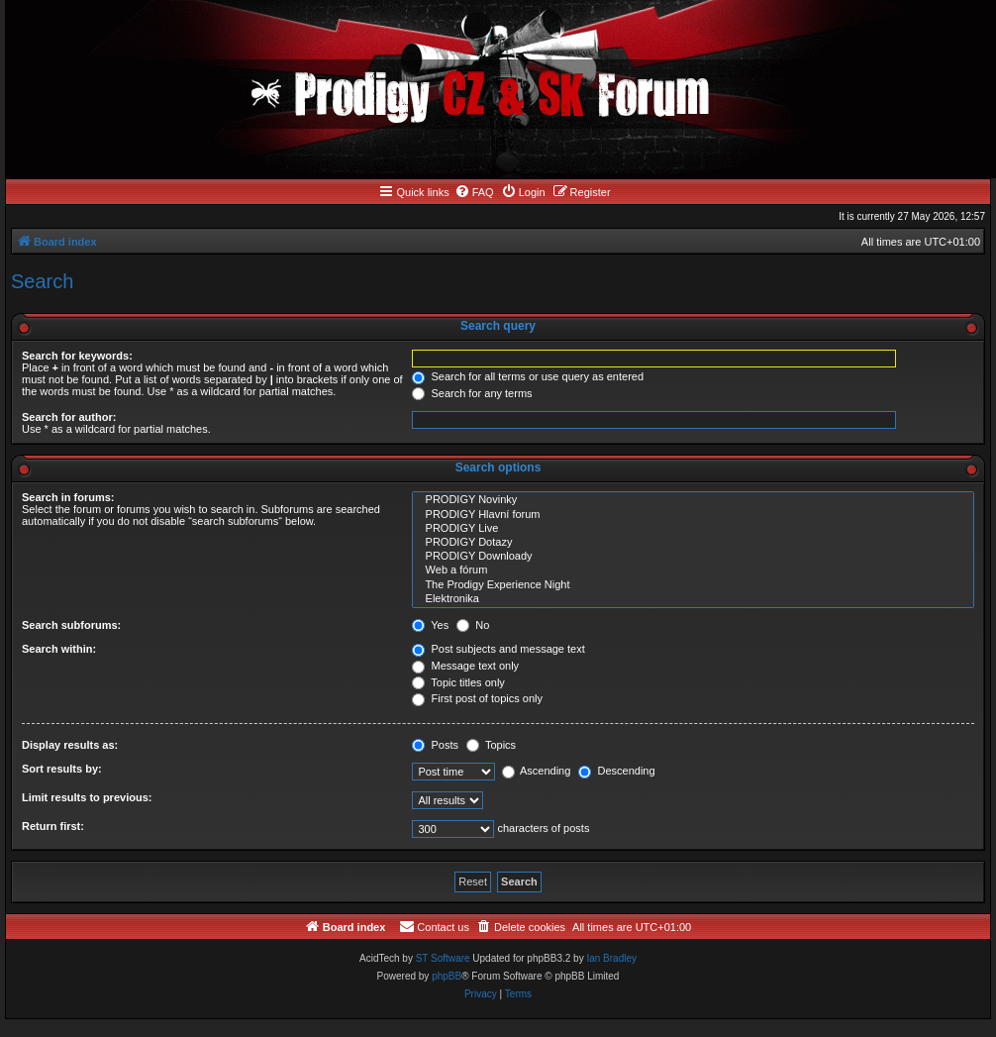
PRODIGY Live (693, 529)
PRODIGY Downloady (693, 557)
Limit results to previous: (86, 797)
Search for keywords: (77, 356)
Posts (435, 745)
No (472, 625)
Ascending (536, 771)
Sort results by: (62, 769)
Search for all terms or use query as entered (528, 376)
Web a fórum (693, 570)
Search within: (59, 649)
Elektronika (693, 599)
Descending (616, 771)
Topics (491, 745)
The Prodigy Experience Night (693, 585)
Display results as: (70, 745)
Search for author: (69, 417)
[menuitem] (474, 192)
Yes (430, 625)
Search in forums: (68, 497)
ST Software (443, 958)
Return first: (53, 826)
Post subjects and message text (498, 649)
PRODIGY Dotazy (693, 543)
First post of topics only (477, 698)
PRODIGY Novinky (693, 500)
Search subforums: (71, 625)
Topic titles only (458, 682)
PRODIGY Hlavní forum (693, 515)
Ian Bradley (611, 958)
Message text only (465, 666)
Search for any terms (472, 393)
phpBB (446, 976)
